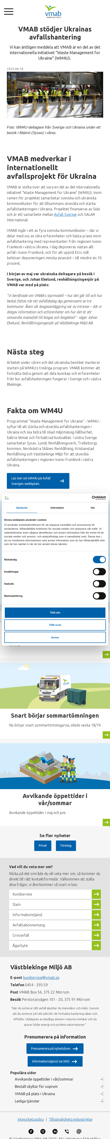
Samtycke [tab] (22, 507)
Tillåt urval (55, 625)
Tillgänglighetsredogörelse (70, 1114)
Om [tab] (93, 507)
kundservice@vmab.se (41, 972)
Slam (17, 899)
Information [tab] (57, 507)
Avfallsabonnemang (29, 920)
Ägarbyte (20, 940)
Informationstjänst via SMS (51, 1056)
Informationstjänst (27, 909)
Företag (65, 840)
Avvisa (55, 637)
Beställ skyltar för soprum (36, 1081)
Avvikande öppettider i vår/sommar (44, 1074)
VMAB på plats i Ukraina (35, 1088)
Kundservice (22, 889)
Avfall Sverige (65, 214)
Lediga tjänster (27, 1096)
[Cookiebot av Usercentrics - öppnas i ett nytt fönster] (86, 498)
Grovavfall (21, 930)
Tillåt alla (55, 612)
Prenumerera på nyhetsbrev (51, 1043)
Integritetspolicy (31, 1114)
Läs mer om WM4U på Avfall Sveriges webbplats (45, 478)
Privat (43, 840)
